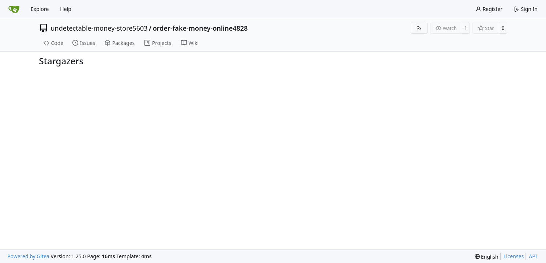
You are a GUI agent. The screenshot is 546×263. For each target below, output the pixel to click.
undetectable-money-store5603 (99, 28)
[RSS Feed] (419, 28)
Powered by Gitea (28, 256)
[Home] (14, 9)
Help (65, 8)
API (533, 256)
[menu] (486, 256)
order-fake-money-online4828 (200, 28)
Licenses (514, 256)
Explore (40, 8)
